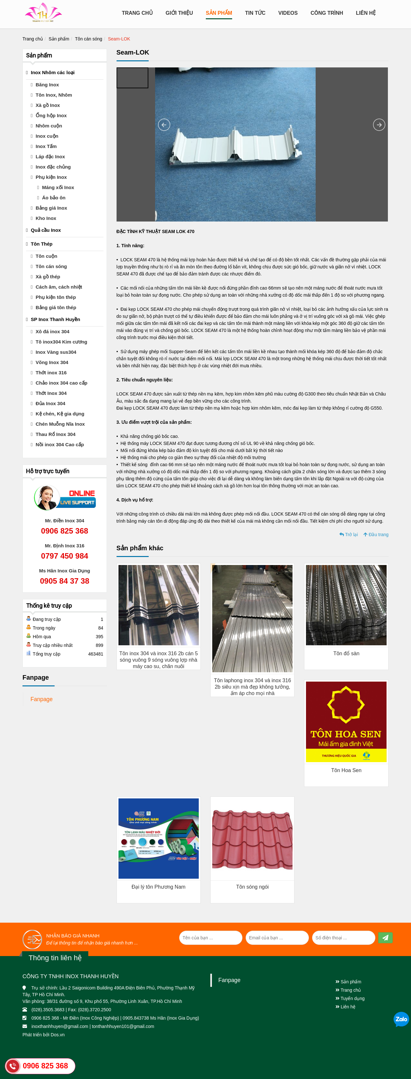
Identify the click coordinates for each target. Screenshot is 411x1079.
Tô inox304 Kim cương (61, 341)
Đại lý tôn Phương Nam (159, 887)
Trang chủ (137, 13)
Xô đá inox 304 (52, 331)
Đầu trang (376, 534)
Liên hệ (366, 13)
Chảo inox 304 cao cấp (61, 383)
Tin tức (255, 13)
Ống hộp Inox (51, 115)
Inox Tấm (46, 146)
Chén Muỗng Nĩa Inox (60, 424)
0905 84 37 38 (64, 581)
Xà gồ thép (48, 276)
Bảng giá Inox (51, 208)
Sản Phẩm (219, 13)
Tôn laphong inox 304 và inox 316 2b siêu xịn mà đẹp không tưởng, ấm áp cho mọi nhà (252, 687)
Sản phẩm (59, 38)
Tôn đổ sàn (346, 653)
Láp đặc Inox (50, 156)
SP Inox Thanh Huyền (55, 319)
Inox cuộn (47, 136)
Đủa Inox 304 (50, 403)
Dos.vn (58, 1034)
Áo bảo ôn (54, 197)
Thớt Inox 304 (51, 393)
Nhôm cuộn (49, 125)
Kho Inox (46, 218)
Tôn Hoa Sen (346, 770)
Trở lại (348, 534)
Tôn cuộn (46, 256)
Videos (288, 13)
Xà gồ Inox (48, 105)
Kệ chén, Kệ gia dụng (60, 413)
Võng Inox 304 (52, 362)
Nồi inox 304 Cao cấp (60, 444)
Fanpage (42, 699)
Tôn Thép (42, 244)
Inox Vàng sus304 (56, 352)
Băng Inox (47, 84)
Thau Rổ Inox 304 (55, 434)
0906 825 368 (64, 530)
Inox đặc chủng (53, 167)
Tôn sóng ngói (252, 887)
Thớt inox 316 (51, 372)
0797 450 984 (64, 556)
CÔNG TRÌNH (326, 13)
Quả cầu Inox (46, 230)
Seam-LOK (119, 38)
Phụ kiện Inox (51, 177)
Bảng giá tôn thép (56, 307)
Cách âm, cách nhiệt (59, 287)
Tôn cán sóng (88, 38)
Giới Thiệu (179, 13)
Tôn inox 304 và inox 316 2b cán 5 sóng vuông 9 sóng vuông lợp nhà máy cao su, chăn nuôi (158, 660)
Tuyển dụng (350, 998)
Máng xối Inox (58, 187)
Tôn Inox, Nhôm (54, 95)
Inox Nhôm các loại (52, 72)
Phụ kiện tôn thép (56, 297)
